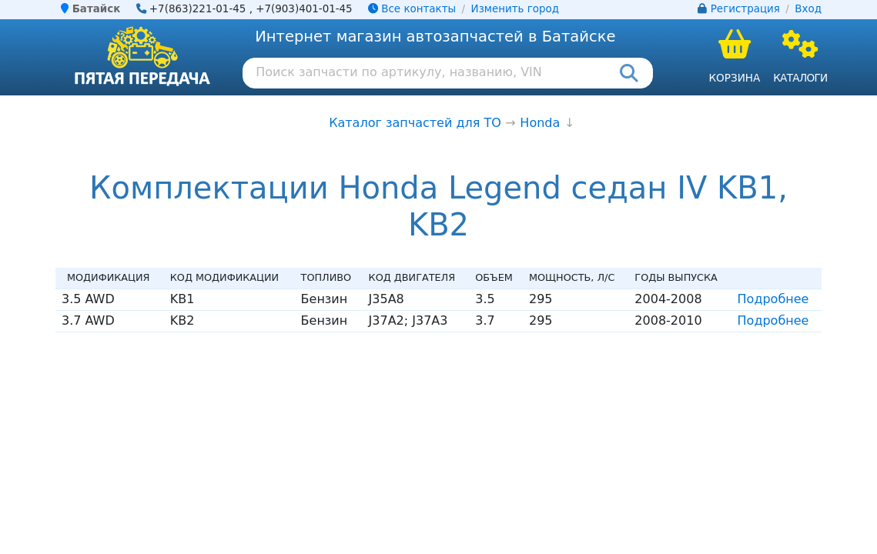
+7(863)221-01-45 (197, 9)
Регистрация (745, 9)
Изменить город (515, 9)
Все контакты (412, 9)
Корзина (734, 78)
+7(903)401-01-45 (304, 9)
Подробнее (773, 299)
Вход (808, 9)
